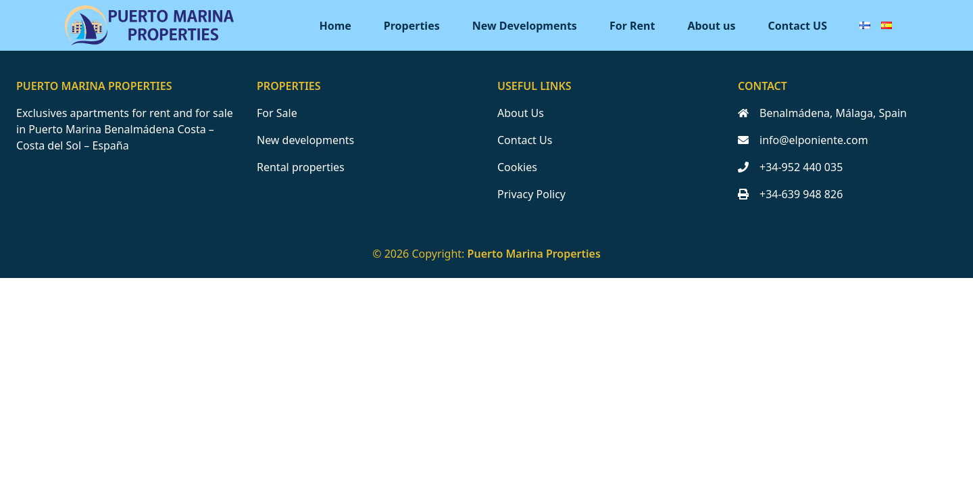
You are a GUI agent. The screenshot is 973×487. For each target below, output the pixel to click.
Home (335, 25)
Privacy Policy (531, 194)
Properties (412, 25)
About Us (520, 113)
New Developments (524, 25)
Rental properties (301, 167)
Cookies (517, 167)
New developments (305, 140)
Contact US (797, 25)
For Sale (277, 113)
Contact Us (524, 140)
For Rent (632, 25)
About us (711, 25)
